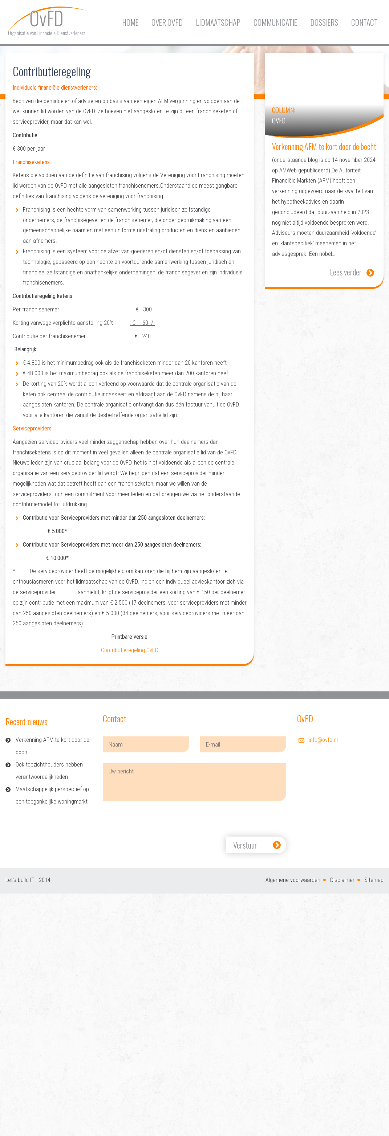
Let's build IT (20, 879)
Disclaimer (342, 879)
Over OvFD (167, 22)
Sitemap (374, 879)
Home (130, 22)
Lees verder (346, 272)
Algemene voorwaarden (293, 879)
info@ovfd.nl (323, 739)
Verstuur (245, 845)
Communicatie (275, 22)
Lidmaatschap (218, 22)
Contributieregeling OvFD (129, 650)
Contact (364, 22)
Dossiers (324, 22)
